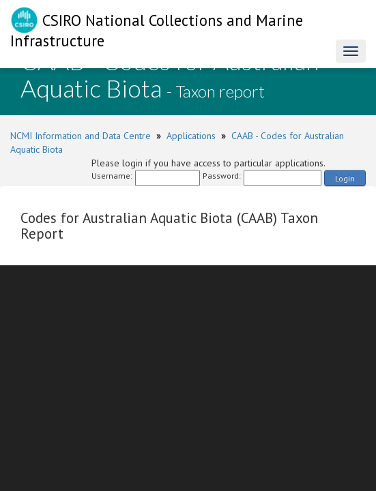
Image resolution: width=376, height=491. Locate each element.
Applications (191, 136)
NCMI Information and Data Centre (80, 136)
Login (345, 178)
